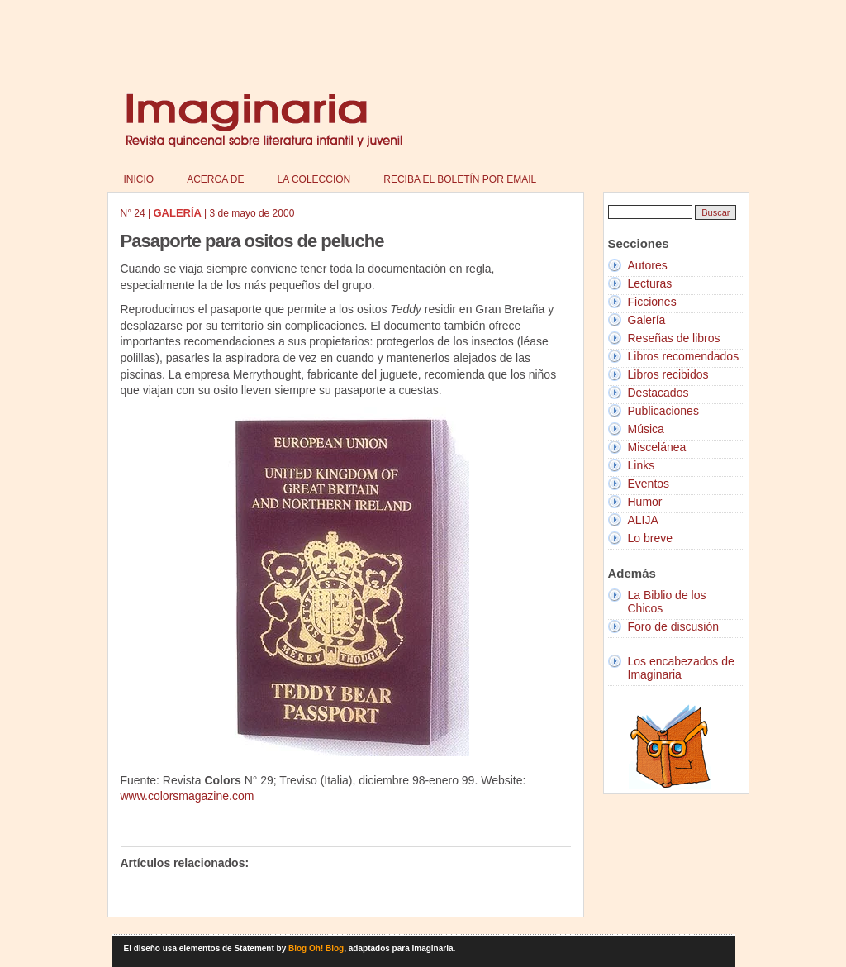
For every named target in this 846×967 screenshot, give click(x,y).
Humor (645, 501)
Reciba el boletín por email (459, 179)
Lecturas (650, 283)
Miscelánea (657, 447)
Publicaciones (663, 410)
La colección (314, 179)
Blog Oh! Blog (316, 948)
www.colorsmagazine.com (187, 796)
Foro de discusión (674, 626)
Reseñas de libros (674, 338)
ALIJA (643, 519)
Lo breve (650, 538)
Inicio (139, 179)
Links (641, 465)
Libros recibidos (668, 374)
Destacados (658, 392)
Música (646, 429)
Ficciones (652, 301)
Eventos (649, 483)
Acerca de (215, 179)
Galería (647, 319)
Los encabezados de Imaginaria (681, 668)
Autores (648, 265)
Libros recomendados (683, 356)
